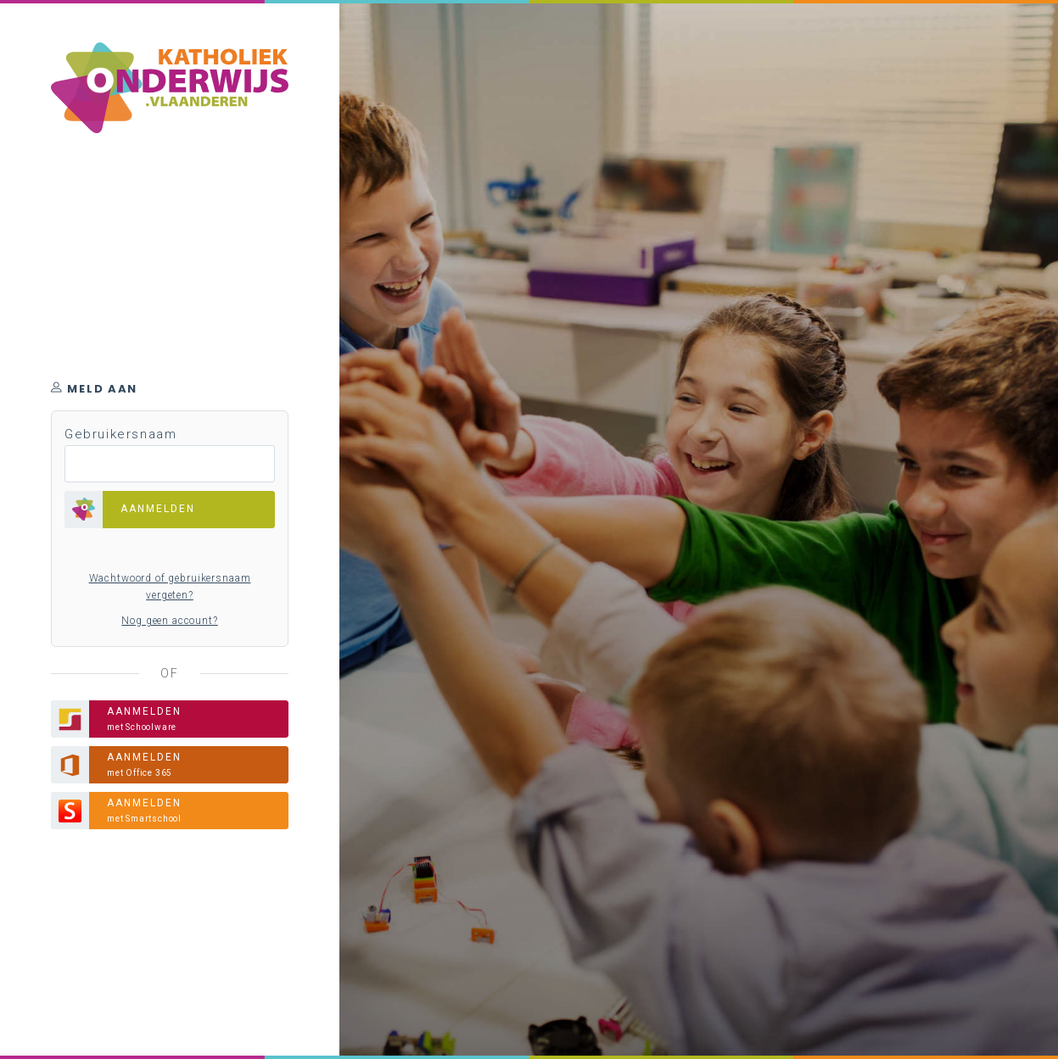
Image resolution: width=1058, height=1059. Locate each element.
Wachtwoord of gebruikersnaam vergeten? (170, 586)
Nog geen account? (169, 621)
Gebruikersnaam (120, 434)
